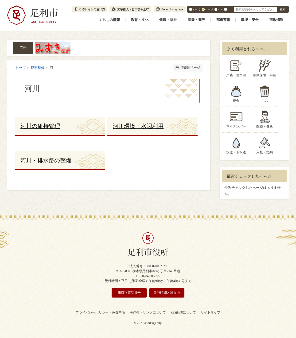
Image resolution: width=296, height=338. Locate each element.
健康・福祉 (168, 20)
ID (229, 9)
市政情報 (276, 20)
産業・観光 (196, 20)
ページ (209, 9)
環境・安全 (250, 20)
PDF (220, 9)
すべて (196, 9)
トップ (20, 68)
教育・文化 (139, 20)
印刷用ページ (190, 67)
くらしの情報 (109, 20)
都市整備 (223, 20)
